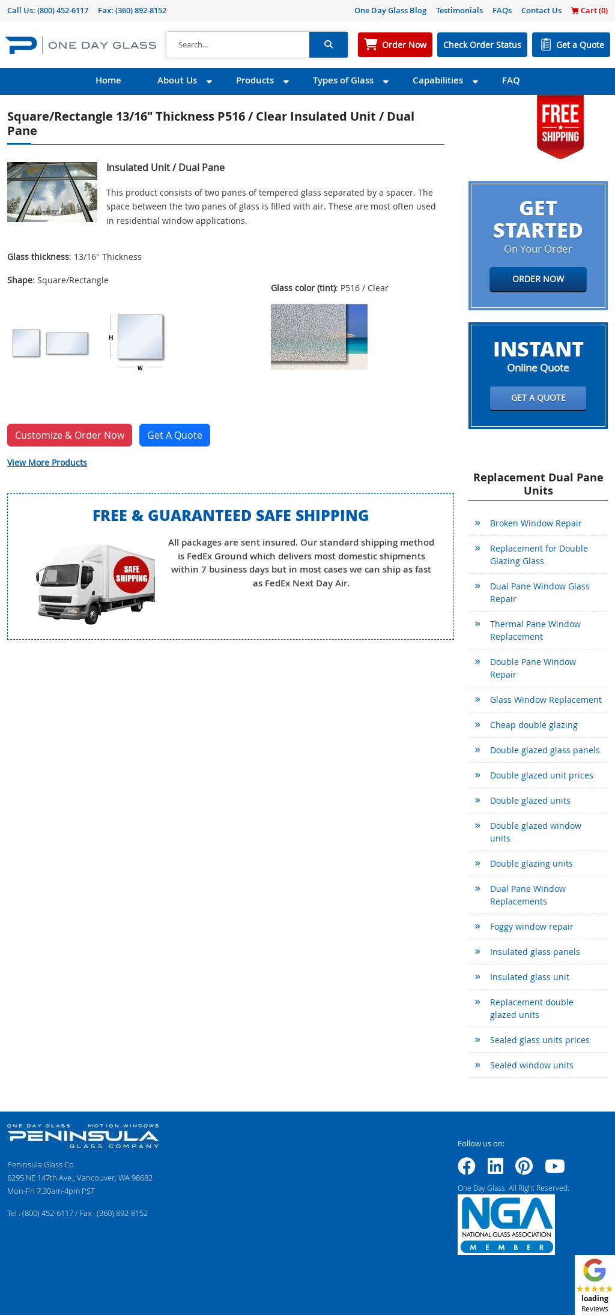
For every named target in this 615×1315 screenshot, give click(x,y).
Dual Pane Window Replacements (528, 895)
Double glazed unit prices (541, 775)
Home (108, 80)
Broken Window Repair (536, 523)
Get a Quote (580, 44)
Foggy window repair (532, 926)
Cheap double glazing (534, 724)
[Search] (237, 45)
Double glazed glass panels (545, 750)
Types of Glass (343, 80)
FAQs (502, 10)
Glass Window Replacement (546, 699)
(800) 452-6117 (62, 10)
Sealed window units (532, 1065)
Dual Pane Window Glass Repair (540, 592)
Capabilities (438, 80)
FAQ (511, 80)
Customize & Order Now (69, 435)
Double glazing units (531, 863)
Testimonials (459, 10)
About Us (177, 80)
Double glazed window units (535, 832)
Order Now (404, 44)
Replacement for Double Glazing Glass (539, 555)
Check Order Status (482, 44)
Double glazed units (530, 800)
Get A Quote (174, 435)
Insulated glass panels (535, 951)
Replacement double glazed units (532, 1008)
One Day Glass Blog (390, 10)
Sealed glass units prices (540, 1040)
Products (255, 80)
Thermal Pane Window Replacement (535, 630)
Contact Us (541, 10)
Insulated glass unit (529, 976)
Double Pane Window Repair (533, 668)
